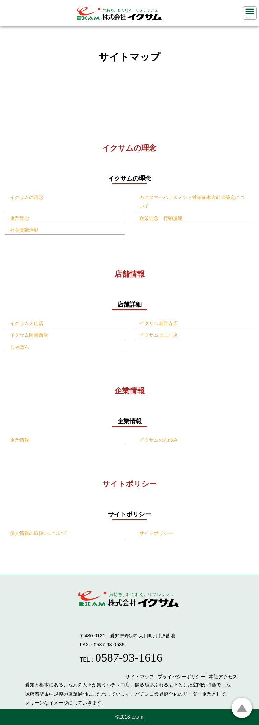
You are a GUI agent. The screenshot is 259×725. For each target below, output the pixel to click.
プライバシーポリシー (181, 676)
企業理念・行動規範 (160, 218)
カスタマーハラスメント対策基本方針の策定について (192, 202)
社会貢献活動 (24, 230)
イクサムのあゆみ (158, 440)
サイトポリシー (156, 533)
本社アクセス (223, 676)
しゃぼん (19, 347)
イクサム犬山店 (26, 323)
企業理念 (19, 218)
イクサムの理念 (26, 197)
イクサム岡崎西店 (29, 335)
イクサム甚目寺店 (158, 323)
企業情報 (19, 440)
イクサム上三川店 (158, 335)
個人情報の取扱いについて (38, 533)
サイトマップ (139, 676)
